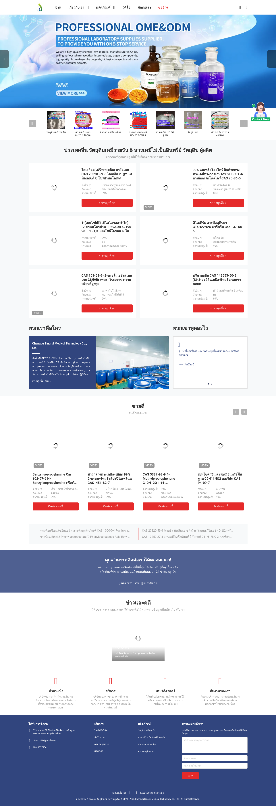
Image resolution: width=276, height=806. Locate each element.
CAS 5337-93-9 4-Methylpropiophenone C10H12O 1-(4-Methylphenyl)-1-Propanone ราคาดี (163, 482)
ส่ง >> (190, 776)
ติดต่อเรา (98, 751)
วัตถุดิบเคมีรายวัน (56, 132)
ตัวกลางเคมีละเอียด (110, 132)
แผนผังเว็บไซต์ (119, 793)
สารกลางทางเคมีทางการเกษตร (138, 133)
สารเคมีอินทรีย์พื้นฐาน (165, 133)
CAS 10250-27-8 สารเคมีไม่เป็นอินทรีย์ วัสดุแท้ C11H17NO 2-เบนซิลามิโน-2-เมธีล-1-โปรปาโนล (188, 536)
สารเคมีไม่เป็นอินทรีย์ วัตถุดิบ (83, 133)
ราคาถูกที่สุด (107, 203)
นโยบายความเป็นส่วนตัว (152, 793)
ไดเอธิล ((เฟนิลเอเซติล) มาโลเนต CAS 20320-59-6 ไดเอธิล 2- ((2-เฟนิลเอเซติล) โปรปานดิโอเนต (107, 174)
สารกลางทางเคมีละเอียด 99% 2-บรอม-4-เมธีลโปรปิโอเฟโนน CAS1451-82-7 (110, 478)
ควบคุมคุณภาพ (101, 744)
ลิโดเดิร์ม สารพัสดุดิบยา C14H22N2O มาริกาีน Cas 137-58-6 (218, 227)
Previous (4, 59)
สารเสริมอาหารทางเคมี (220, 133)
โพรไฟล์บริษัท (100, 730)
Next (271, 59)
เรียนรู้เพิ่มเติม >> (41, 381)
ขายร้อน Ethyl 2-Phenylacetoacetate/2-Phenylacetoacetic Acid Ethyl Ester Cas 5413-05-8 (86, 536)
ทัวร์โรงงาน (99, 737)
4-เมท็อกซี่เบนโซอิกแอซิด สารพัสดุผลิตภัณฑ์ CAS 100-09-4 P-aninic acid (86, 530)
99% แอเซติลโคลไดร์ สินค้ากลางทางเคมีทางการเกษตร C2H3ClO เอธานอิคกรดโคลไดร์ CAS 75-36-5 (218, 174)
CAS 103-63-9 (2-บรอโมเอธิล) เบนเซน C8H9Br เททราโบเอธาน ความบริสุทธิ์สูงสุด (107, 280)
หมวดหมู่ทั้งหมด (146, 751)
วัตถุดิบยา (192, 132)
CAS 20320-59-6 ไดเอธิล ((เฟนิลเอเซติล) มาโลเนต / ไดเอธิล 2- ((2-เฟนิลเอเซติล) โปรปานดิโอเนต (188, 530)
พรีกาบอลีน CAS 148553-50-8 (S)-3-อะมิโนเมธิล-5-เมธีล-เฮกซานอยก (217, 280)
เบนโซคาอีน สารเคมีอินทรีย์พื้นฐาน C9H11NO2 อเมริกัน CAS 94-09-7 (220, 478)
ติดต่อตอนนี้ (55, 506)
